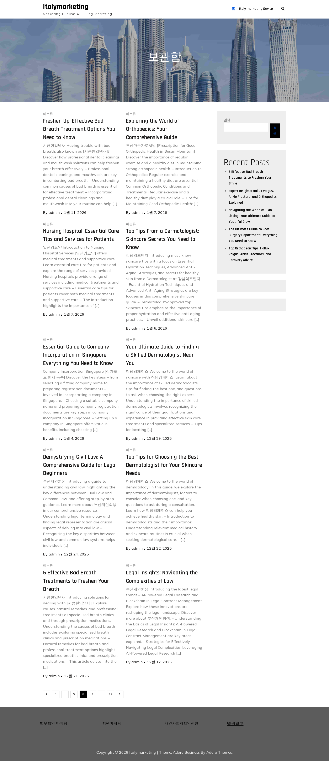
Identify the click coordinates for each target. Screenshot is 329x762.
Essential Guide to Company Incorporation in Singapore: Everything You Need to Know (78, 356)
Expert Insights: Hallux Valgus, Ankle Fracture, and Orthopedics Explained (253, 197)
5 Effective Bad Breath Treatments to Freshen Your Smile (250, 178)
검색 (227, 121)
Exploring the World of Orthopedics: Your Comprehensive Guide (152, 130)
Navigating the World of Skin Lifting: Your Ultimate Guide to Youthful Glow (252, 216)
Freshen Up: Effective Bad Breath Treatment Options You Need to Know (79, 130)
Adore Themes (219, 753)
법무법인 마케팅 (53, 724)
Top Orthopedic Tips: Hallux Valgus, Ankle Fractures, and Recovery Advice (250, 255)
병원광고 (235, 724)
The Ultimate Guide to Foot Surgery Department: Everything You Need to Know (253, 236)
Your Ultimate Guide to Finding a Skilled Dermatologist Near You (162, 356)
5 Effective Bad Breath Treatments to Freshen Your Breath (76, 582)
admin (54, 213)
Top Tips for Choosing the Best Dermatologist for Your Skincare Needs (164, 466)
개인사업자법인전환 (181, 724)
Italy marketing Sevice (256, 8)
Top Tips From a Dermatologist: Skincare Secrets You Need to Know (162, 240)
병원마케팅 (111, 724)
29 (110, 695)
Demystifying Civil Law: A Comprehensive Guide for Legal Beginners (80, 466)
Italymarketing (67, 7)
